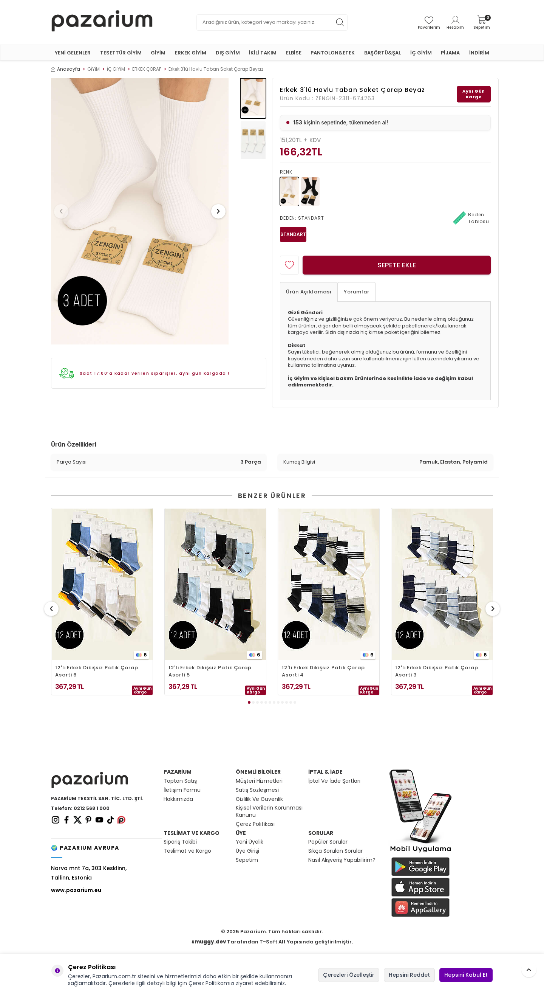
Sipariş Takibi (180, 842)
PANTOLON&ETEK (333, 52)
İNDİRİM (479, 52)
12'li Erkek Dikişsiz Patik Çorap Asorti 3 (436, 671)
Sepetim (247, 860)
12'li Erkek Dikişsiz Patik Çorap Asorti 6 (96, 671)
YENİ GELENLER (73, 52)
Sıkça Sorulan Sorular (335, 851)
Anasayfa (65, 69)
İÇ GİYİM (421, 52)
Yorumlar (356, 291)
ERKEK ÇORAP (146, 69)
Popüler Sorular (328, 842)
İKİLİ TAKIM (263, 52)
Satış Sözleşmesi (257, 790)
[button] (64, 211)
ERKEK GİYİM (190, 52)
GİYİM (158, 52)
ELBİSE (293, 52)
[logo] (102, 22)
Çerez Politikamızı (211, 983)
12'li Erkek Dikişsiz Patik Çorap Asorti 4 (323, 671)
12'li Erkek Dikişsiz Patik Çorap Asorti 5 (210, 671)
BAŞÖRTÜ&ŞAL (382, 52)
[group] (140, 211)
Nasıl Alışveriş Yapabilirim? (342, 860)
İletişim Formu (182, 790)
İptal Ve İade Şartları (334, 781)
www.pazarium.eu (76, 890)
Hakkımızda (178, 799)
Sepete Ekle (396, 265)
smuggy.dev (209, 941)
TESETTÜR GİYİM (121, 52)
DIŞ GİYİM (228, 52)
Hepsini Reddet (409, 975)
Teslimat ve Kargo (187, 851)
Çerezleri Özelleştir (348, 975)
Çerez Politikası (255, 824)
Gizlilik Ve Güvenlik (259, 799)
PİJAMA (450, 52)
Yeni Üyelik (249, 842)
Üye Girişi (247, 851)
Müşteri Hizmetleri (259, 781)
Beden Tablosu (471, 218)
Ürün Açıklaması (309, 291)
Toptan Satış (180, 781)
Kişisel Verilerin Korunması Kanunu (269, 811)
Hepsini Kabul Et (466, 975)
